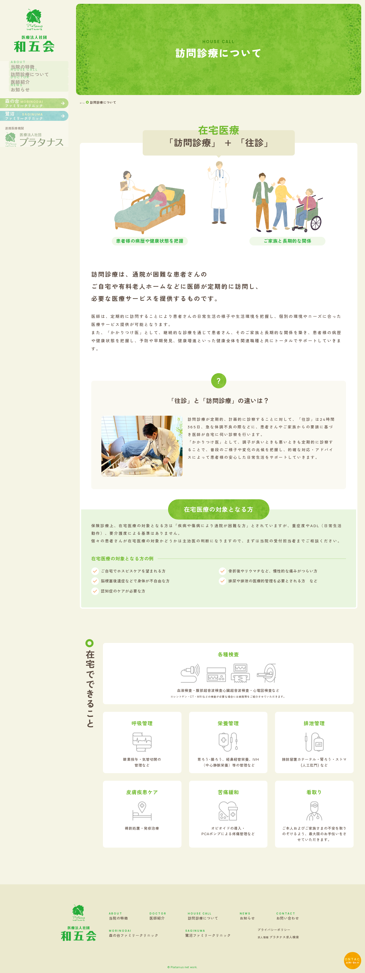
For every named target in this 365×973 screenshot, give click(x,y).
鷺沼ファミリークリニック (208, 933)
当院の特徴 (118, 916)
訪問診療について (203, 916)
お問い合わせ (343, 951)
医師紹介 (158, 916)
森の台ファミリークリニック (133, 933)
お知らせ (247, 916)
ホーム (85, 102)
